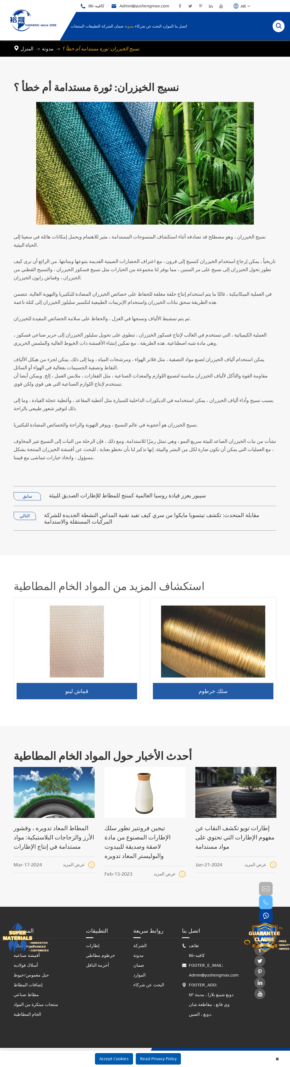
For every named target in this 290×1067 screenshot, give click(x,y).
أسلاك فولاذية (26, 965)
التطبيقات (92, 26)
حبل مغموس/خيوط (31, 975)
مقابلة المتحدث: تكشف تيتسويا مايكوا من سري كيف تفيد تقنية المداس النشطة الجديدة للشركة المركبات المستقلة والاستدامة (151, 518)
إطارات (92, 945)
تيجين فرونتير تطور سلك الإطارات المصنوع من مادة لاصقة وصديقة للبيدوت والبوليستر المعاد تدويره (137, 841)
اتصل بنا (181, 26)
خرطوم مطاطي (100, 955)
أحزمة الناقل (97, 965)
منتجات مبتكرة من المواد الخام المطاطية (36, 1009)
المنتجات (77, 26)
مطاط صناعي (26, 994)
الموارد (168, 26)
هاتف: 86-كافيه (193, 950)
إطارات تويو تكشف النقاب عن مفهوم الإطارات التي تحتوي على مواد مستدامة (234, 837)
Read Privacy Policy (158, 1058)
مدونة (129, 26)
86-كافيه (92, 6)
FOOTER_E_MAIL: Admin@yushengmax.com (209, 970)
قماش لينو (76, 695)
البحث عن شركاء (148, 26)
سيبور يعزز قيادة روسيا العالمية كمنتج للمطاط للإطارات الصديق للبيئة (127, 495)
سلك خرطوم (213, 695)
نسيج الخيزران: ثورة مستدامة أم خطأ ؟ (101, 49)
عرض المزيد (79, 865)
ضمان (119, 26)
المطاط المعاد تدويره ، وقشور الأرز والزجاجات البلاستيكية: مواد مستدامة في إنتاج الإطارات (54, 837)
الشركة (107, 26)
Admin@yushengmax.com (140, 6)
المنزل (26, 49)
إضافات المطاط (28, 984)
